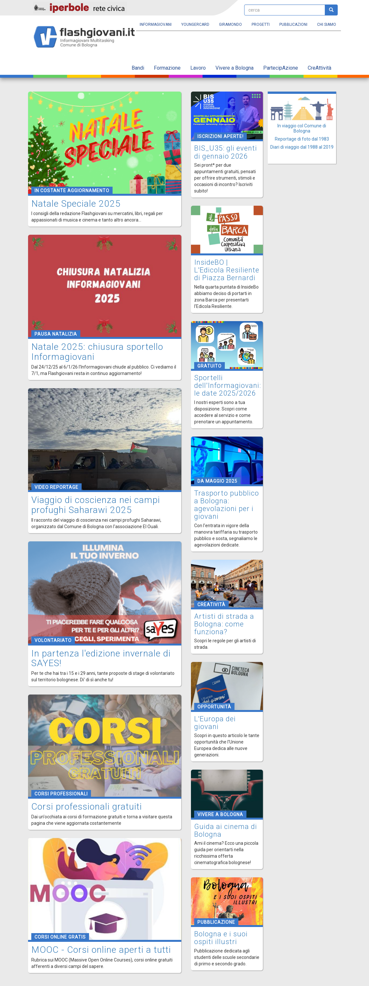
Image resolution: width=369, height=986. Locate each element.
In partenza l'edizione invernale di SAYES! (101, 658)
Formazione (167, 68)
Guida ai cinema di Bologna (225, 830)
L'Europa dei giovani (215, 723)
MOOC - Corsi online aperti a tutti (101, 949)
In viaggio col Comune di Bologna (301, 128)
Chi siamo (326, 24)
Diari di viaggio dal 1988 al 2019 (302, 147)
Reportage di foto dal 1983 (302, 139)
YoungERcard (195, 24)
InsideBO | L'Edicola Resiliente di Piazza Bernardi (226, 270)
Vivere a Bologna (234, 68)
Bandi (138, 68)
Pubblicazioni (293, 24)
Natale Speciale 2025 (76, 203)
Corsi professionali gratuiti (86, 806)
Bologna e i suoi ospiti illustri (221, 938)
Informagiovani (156, 24)
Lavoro (198, 68)
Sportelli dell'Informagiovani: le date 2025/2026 (227, 385)
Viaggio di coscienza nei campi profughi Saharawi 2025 (95, 505)
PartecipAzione (280, 68)
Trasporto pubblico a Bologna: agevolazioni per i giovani (226, 505)
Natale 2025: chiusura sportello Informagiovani (97, 351)
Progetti (261, 24)
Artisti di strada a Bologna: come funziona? (224, 624)
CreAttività (319, 68)
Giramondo (230, 24)
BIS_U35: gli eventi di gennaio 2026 (225, 152)
